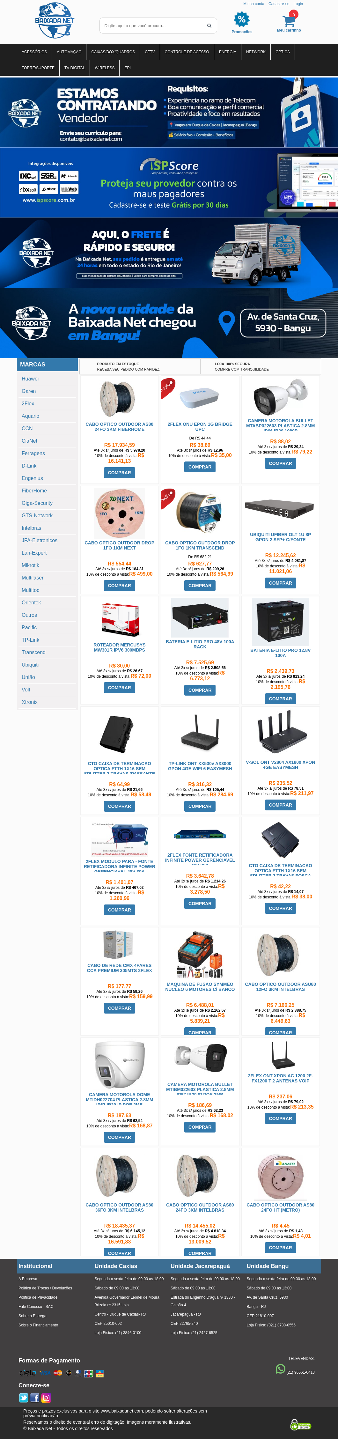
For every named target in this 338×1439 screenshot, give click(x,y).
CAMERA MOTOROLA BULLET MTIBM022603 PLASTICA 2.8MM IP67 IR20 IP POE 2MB (200, 1089)
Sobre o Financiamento (38, 1325)
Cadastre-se (278, 4)
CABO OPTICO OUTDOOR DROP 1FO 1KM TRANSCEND (200, 545)
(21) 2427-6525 (204, 1333)
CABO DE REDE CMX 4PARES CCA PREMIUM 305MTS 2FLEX (119, 968)
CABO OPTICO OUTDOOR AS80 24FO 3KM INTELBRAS (200, 1207)
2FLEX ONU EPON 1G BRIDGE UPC (200, 427)
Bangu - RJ (256, 1306)
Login (298, 4)
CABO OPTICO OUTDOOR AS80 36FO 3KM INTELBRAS (119, 1207)
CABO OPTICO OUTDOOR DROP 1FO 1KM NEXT (120, 545)
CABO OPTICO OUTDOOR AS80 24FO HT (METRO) (280, 1207)
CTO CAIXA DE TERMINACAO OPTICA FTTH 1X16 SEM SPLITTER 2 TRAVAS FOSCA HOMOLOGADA (280, 873)
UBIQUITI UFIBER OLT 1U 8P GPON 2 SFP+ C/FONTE (280, 537)
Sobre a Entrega (32, 1316)
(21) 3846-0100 (128, 1333)
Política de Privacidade (37, 1297)
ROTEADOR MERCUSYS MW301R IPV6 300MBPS (119, 647)
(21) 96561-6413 (300, 1372)
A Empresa (27, 1279)
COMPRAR (119, 472)
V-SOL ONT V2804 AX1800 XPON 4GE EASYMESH (280, 765)
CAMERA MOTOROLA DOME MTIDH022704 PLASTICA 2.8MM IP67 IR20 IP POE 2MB (119, 1099)
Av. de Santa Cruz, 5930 (267, 1297)
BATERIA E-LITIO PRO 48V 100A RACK (200, 644)
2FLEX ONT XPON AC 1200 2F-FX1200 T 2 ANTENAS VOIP (280, 1078)
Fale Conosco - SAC (35, 1306)
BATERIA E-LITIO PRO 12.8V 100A (280, 653)
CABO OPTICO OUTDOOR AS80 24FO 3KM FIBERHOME (119, 427)
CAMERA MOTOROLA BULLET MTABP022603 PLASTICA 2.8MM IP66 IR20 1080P (280, 425)
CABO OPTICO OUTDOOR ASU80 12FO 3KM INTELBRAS (280, 987)
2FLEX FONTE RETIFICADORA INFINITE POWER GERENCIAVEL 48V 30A (200, 860)
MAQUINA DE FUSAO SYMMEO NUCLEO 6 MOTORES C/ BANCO (200, 987)
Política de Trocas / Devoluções (45, 1288)
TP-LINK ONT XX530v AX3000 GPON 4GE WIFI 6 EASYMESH (200, 766)
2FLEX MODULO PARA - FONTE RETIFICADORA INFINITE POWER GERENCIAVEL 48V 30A (119, 866)
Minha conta (253, 4)
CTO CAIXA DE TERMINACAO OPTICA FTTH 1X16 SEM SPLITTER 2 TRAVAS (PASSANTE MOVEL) (119, 771)
